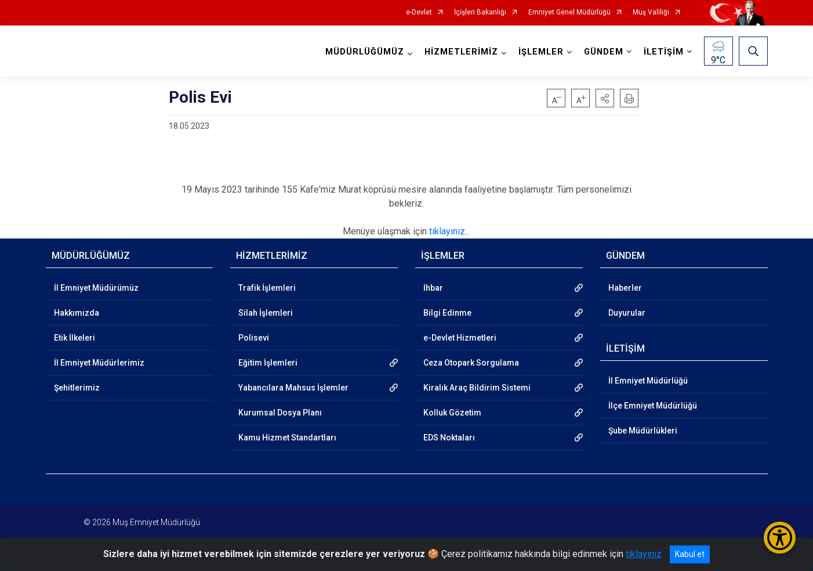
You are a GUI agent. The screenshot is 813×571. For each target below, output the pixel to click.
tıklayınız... (449, 231)
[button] (605, 98)
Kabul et (690, 554)
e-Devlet (419, 12)
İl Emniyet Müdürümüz (96, 287)
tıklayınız (644, 553)
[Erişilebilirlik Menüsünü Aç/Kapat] (780, 538)
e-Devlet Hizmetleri (459, 337)
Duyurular (626, 312)
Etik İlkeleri (74, 337)
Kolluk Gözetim (452, 412)
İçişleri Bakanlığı (480, 12)
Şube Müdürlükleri (642, 430)
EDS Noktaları (449, 437)
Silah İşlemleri (265, 312)
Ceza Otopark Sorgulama (471, 362)
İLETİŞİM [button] (664, 52)
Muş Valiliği (651, 12)
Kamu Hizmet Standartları (287, 437)
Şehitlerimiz (77, 387)
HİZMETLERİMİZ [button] (461, 52)
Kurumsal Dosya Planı (280, 412)
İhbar (433, 287)
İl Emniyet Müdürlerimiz (99, 362)
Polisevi (253, 337)
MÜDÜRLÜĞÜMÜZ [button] (364, 52)
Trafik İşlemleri (267, 287)
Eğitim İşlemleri (267, 362)
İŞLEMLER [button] (541, 52)
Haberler (625, 287)
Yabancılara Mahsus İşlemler (293, 387)
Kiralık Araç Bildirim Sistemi (477, 387)
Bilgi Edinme (447, 312)
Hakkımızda (76, 312)
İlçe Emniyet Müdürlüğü (652, 405)
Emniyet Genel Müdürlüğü (569, 12)
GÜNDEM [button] (603, 52)
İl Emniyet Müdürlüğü (648, 380)
